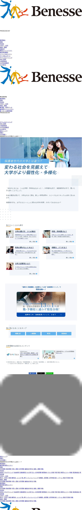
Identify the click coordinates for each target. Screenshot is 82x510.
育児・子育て (4, 478)
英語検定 (64, 333)
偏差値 (27, 469)
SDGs (2, 472)
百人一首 (34, 472)
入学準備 (51, 478)
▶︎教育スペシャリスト (7, 109)
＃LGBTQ (3, 65)
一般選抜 (33, 333)
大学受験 (21, 469)
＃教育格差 (3, 61)
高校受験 (8, 469)
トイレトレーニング (32, 478)
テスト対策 (50, 472)
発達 (64, 478)
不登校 (68, 478)
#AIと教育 (3, 59)
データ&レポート (5, 56)
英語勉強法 (76, 472)
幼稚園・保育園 (43, 478)
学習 (56, 472)
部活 (59, 472)
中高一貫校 (15, 469)
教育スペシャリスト (6, 50)
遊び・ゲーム (58, 478)
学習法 (2, 43)
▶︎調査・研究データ (6, 107)
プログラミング (9, 472)
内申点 (31, 469)
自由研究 (16, 472)
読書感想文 (23, 472)
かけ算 (29, 472)
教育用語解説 (4, 52)
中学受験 (2, 469)
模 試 (48, 333)
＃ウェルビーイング (6, 57)
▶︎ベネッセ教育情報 (6, 111)
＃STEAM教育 (4, 63)
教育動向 (2, 40)
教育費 (2, 465)
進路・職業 (3, 47)
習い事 (24, 478)
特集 (42, 469)
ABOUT (2, 49)
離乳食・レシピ (16, 478)
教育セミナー (8, 465)
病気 (10, 478)
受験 (1, 42)
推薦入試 (18, 333)
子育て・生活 (4, 45)
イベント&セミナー (6, 54)
